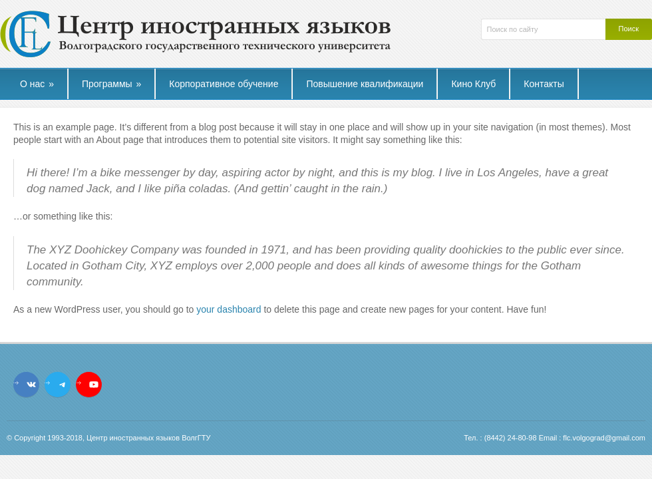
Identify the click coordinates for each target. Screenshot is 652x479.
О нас (37, 84)
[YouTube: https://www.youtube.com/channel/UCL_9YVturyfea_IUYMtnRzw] (94, 385)
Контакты (544, 84)
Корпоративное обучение (223, 84)
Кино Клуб (473, 84)
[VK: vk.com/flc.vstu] (31, 385)
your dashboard (228, 309)
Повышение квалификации (364, 84)
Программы (111, 84)
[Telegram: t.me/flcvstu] (63, 385)
